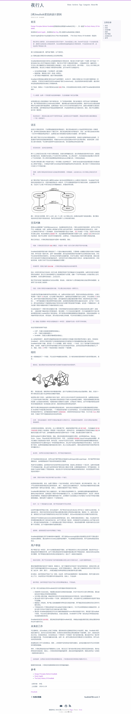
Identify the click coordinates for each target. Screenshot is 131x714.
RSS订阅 (58, 710)
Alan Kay (55, 32)
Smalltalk (41, 17)
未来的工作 (108, 36)
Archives (75, 5)
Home (69, 5)
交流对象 (108, 30)
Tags (80, 5)
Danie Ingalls (39, 676)
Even (80, 710)
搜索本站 (52, 710)
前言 (106, 25)
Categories (86, 5)
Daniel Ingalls (41, 32)
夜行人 (37, 5)
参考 (106, 38)
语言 (106, 28)
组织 (106, 32)
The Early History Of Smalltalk (44, 678)
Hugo (71, 710)
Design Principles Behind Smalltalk (42, 26)
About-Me (94, 5)
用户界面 (108, 34)
